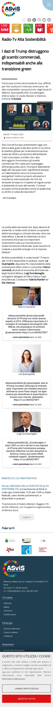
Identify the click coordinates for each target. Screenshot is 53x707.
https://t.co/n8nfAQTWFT (35, 332)
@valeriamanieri (13, 332)
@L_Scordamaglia (34, 442)
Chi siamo (7, 597)
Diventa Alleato (11, 632)
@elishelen (37, 397)
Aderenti (8, 603)
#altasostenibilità (17, 315)
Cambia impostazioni (26, 688)
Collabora (8, 636)
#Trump (23, 318)
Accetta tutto (26, 698)
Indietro (26, 517)
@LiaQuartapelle (31, 383)
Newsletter (8, 644)
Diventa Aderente (12, 628)
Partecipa (7, 622)
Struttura (8, 610)
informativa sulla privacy (13, 678)
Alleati (6, 607)
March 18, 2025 (35, 337)
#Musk (11, 327)
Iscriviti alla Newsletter (14, 650)
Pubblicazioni (10, 614)
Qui (3, 671)
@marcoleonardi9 (35, 315)
